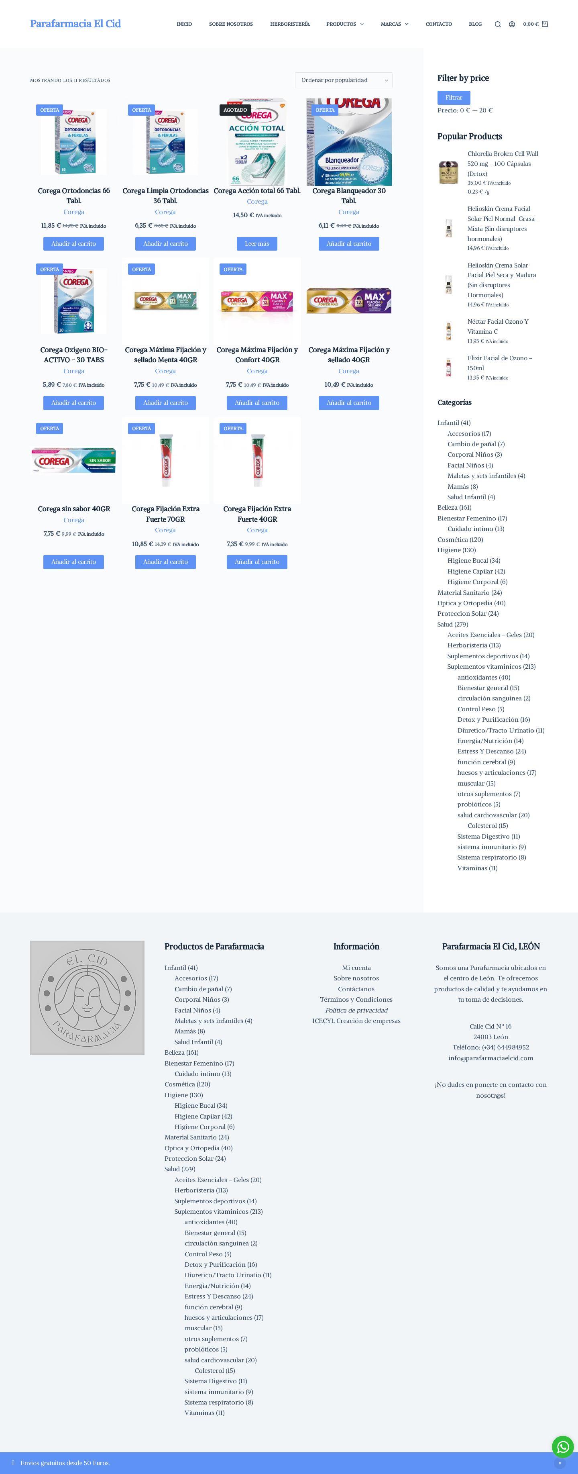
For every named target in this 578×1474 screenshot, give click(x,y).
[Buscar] (498, 24)
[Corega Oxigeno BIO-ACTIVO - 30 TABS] (74, 301)
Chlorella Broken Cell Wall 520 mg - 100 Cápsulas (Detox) (503, 164)
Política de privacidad (356, 1010)
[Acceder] (512, 24)
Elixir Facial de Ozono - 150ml (500, 363)
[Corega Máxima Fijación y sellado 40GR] (349, 301)
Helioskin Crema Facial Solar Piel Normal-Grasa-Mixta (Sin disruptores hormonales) (503, 223)
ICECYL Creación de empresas (356, 1021)
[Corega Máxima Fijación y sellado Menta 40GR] (166, 301)
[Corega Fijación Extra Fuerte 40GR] (257, 460)
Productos (346, 24)
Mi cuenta (356, 968)
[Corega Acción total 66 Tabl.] (257, 142)
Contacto (438, 24)
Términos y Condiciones (356, 999)
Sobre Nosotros (231, 24)
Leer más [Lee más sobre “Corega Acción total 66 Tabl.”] (257, 243)
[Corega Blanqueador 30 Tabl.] (349, 142)
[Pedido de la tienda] (344, 80)
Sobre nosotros (356, 978)
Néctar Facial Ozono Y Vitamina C (498, 326)
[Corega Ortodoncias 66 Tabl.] (74, 142)
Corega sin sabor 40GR (74, 508)
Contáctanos (356, 989)
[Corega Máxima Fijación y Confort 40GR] (257, 301)
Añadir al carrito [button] (73, 243)
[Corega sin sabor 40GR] (74, 460)
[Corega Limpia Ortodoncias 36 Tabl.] (166, 142)
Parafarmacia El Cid (75, 23)
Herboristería (289, 24)
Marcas (396, 24)
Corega (73, 212)
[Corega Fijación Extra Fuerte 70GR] (166, 460)
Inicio (184, 24)
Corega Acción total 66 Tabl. (257, 190)
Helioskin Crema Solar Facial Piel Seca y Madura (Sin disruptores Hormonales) (502, 280)
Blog (475, 24)
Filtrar (454, 97)
